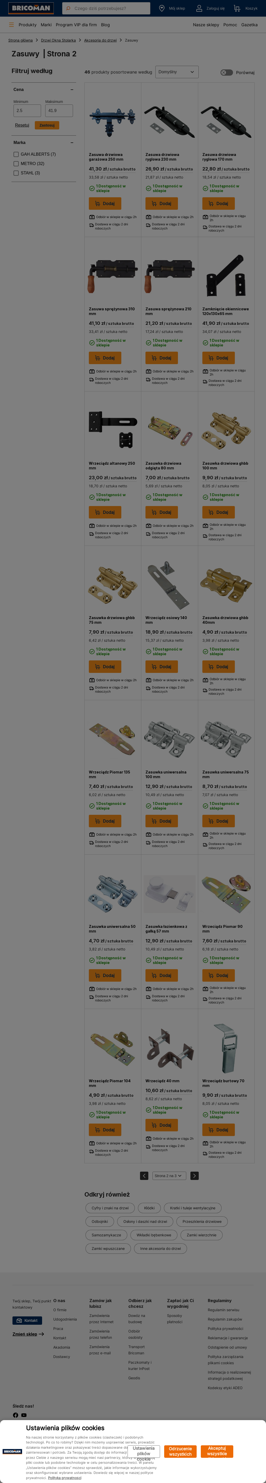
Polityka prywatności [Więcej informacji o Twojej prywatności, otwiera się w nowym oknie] (64, 1478)
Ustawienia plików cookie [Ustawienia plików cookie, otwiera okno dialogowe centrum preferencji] (144, 1452)
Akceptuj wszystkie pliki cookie (217, 1452)
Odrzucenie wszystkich (180, 1451)
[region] (133, 1451)
